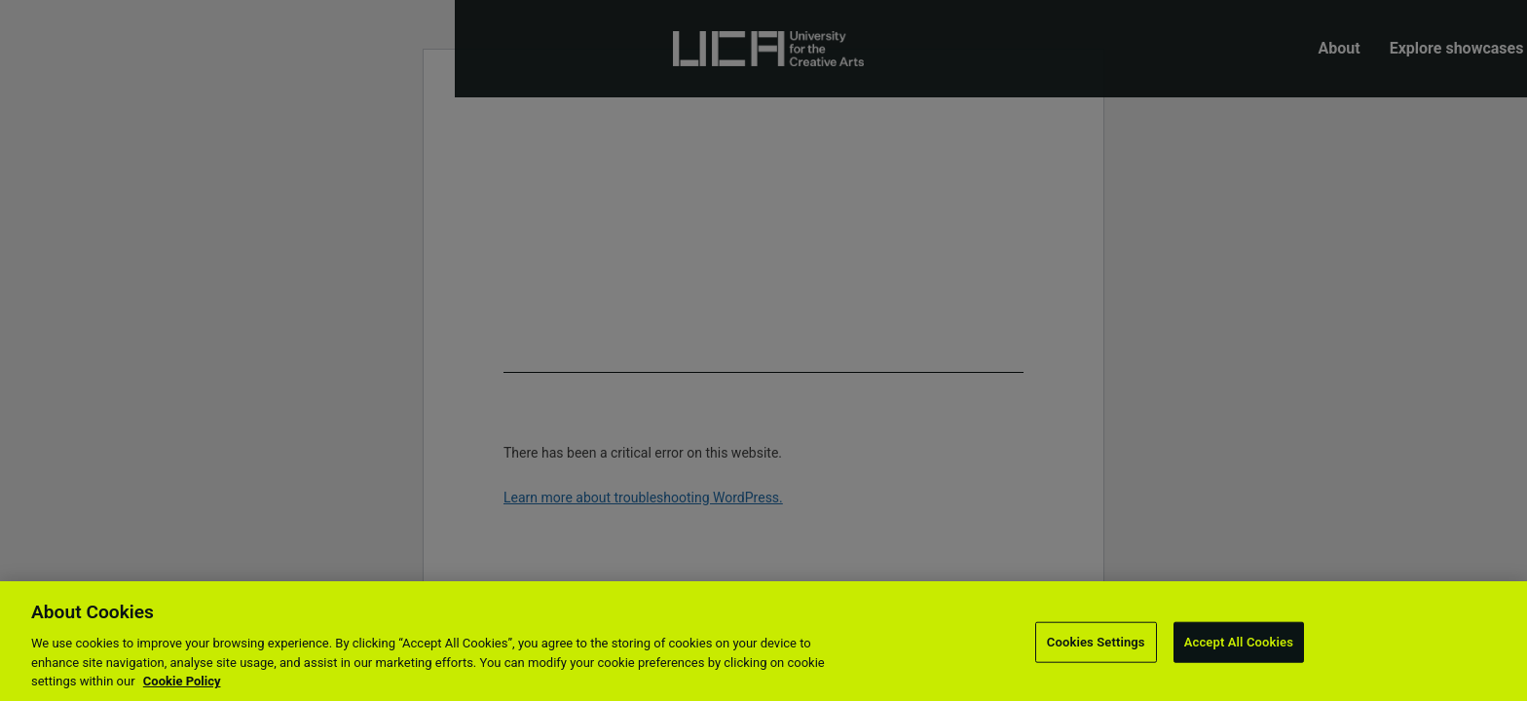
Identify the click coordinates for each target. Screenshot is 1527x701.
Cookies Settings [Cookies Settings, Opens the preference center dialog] (1096, 642)
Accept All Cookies (1238, 642)
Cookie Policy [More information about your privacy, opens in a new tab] (182, 681)
